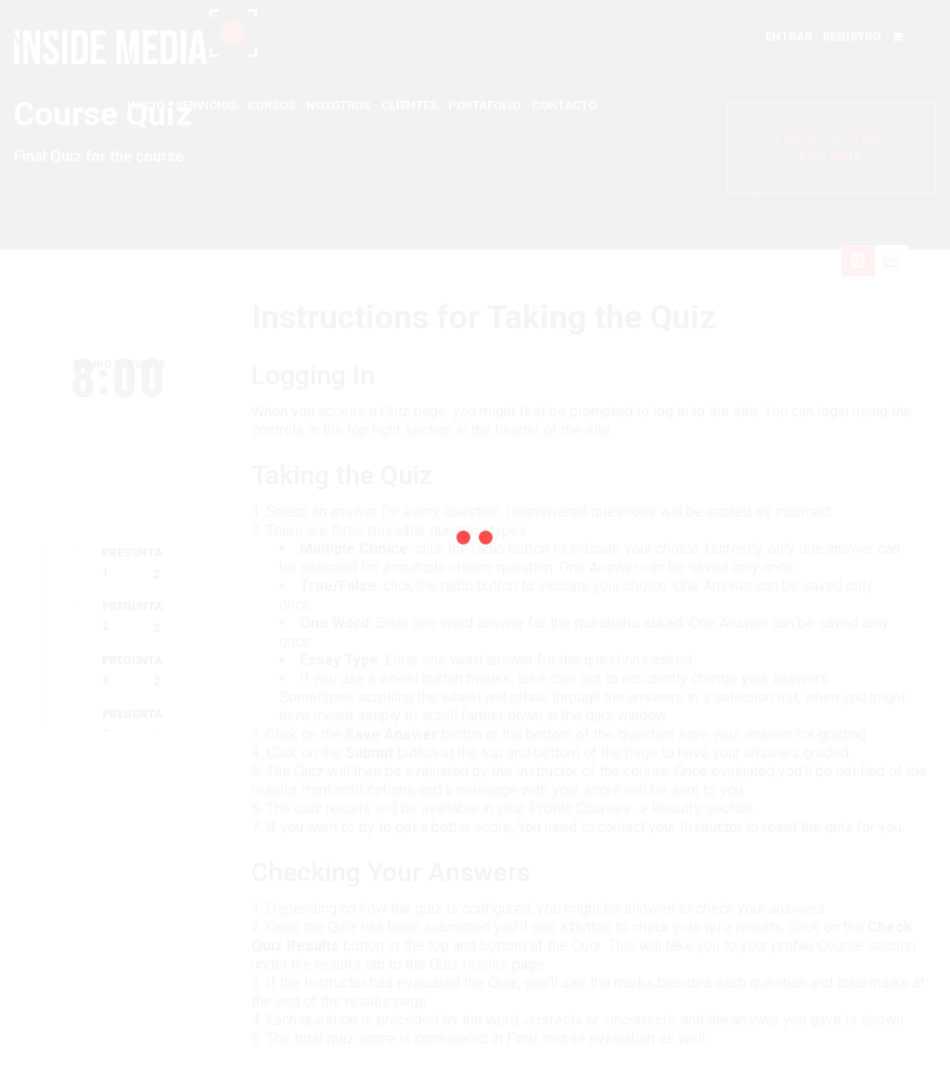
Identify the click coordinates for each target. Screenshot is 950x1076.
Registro (851, 37)
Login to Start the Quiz (831, 147)
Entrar (788, 37)
